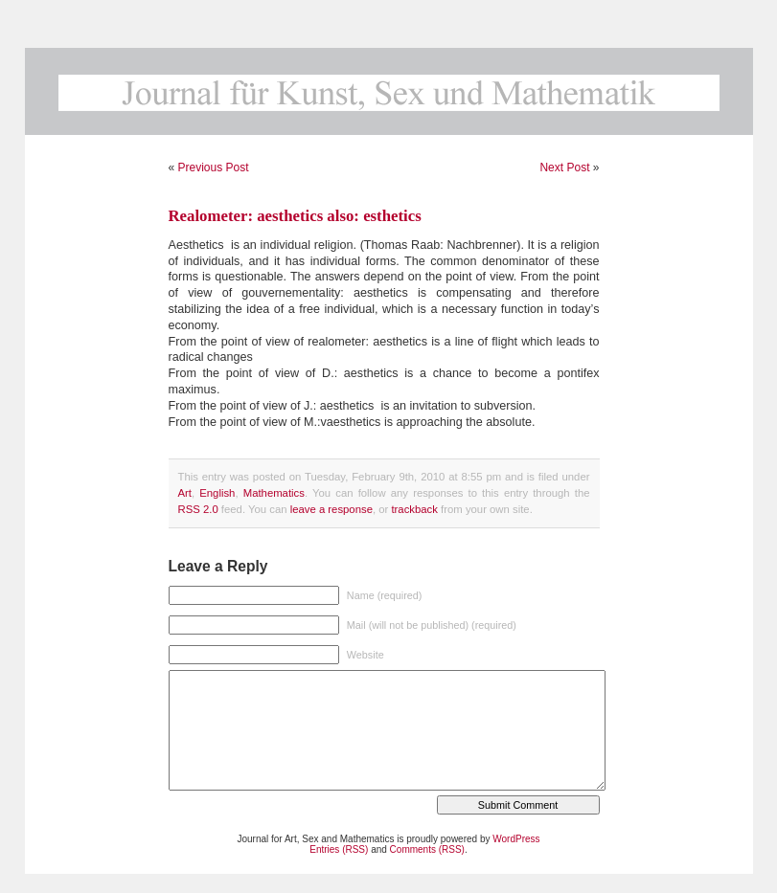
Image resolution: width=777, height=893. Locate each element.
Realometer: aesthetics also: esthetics (295, 216)
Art (185, 493)
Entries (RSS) (338, 849)
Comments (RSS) (427, 849)
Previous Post (213, 167)
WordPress (515, 839)
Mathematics (274, 493)
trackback (414, 509)
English (217, 493)
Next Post (564, 167)
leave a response (331, 509)
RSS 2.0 (198, 509)
